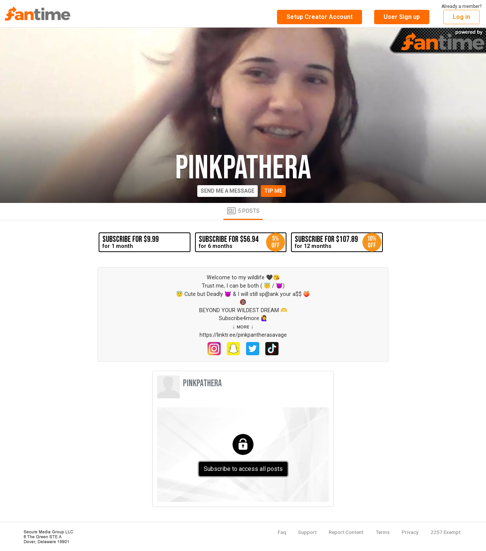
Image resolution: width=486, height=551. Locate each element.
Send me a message (227, 191)
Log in (461, 16)
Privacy (410, 532)
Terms (383, 532)
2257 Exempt (445, 532)
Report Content (346, 532)
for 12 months (338, 242)
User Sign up (402, 16)
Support (307, 532)
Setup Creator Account (319, 16)
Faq (282, 532)
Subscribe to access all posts (243, 468)
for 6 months (242, 242)
